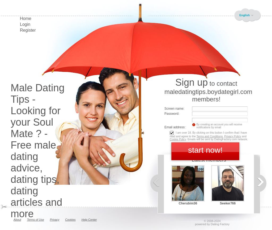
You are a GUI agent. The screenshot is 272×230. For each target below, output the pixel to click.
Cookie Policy (178, 139)
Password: (171, 114)
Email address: (174, 127)
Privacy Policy (232, 136)
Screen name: (174, 108)
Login (25, 24)
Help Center (89, 219)
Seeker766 (228, 203)
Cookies (70, 219)
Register (28, 30)
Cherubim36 (188, 203)
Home (25, 18)
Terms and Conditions (210, 136)
